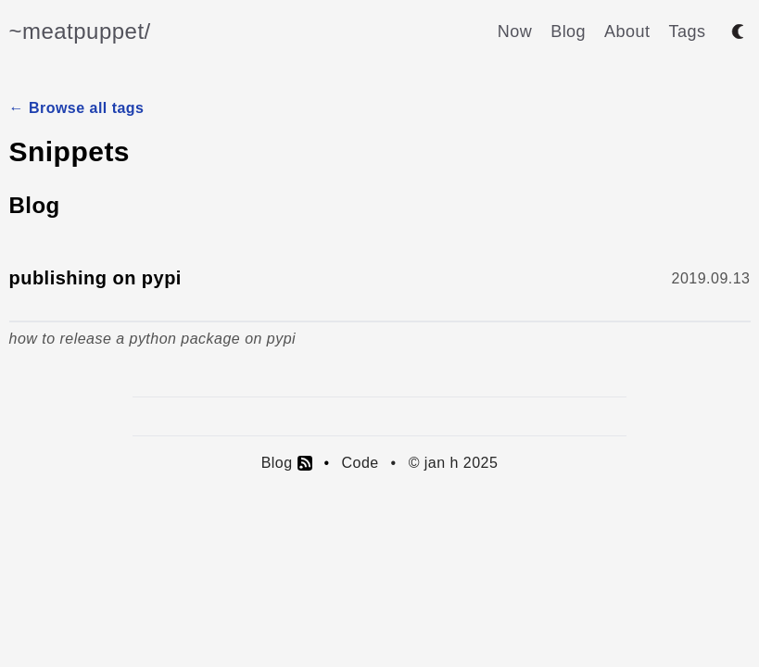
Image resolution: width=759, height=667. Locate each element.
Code (359, 463)
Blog (568, 31)
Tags (687, 31)
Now (515, 31)
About (627, 31)
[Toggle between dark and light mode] (738, 31)
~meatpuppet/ (80, 31)
